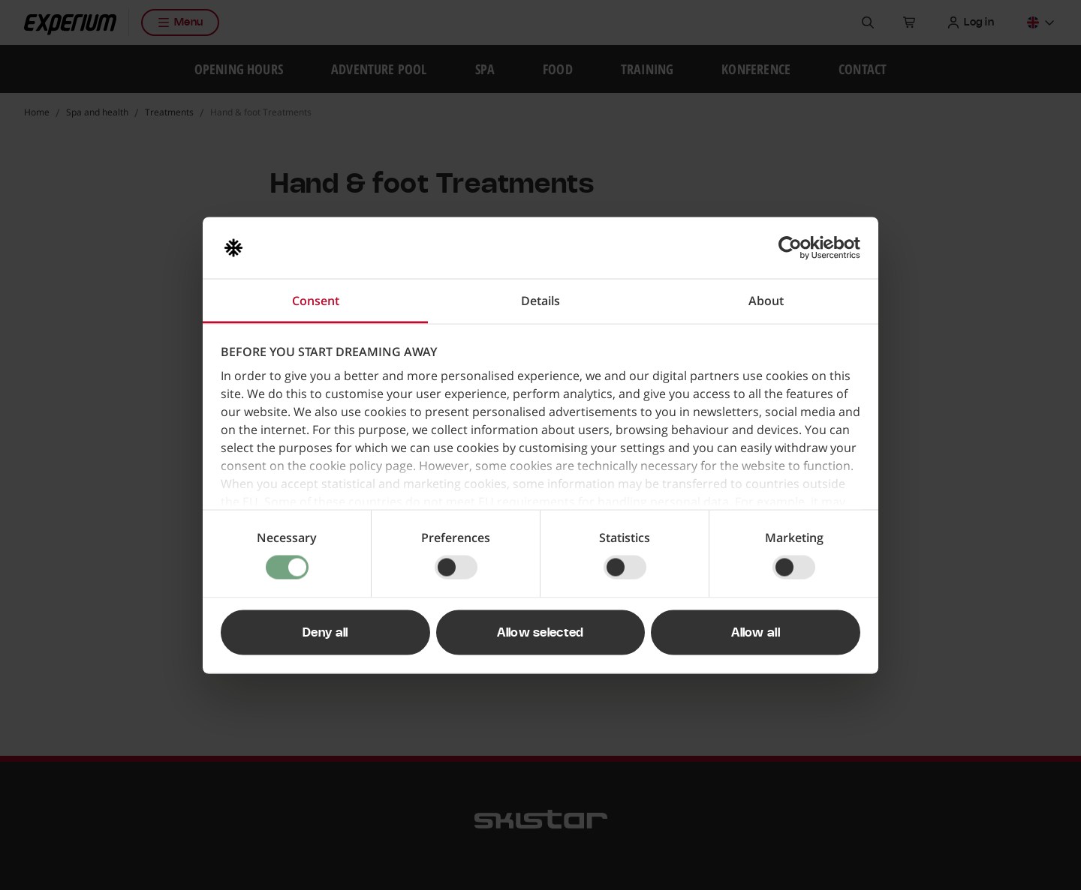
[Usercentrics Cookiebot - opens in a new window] (794, 247)
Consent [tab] (315, 300)
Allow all (755, 632)
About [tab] (766, 300)
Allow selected (540, 632)
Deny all (325, 632)
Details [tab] (540, 300)
